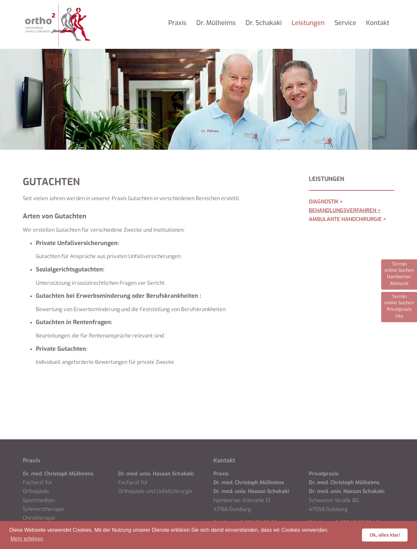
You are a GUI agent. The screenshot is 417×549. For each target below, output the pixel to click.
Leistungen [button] (308, 23)
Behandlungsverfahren (342, 210)
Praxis (177, 23)
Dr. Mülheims (216, 23)
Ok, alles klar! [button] (384, 535)
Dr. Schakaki (264, 23)
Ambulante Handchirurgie (345, 219)
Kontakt (377, 23)
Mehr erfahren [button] (26, 539)
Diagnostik (323, 201)
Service (345, 23)
